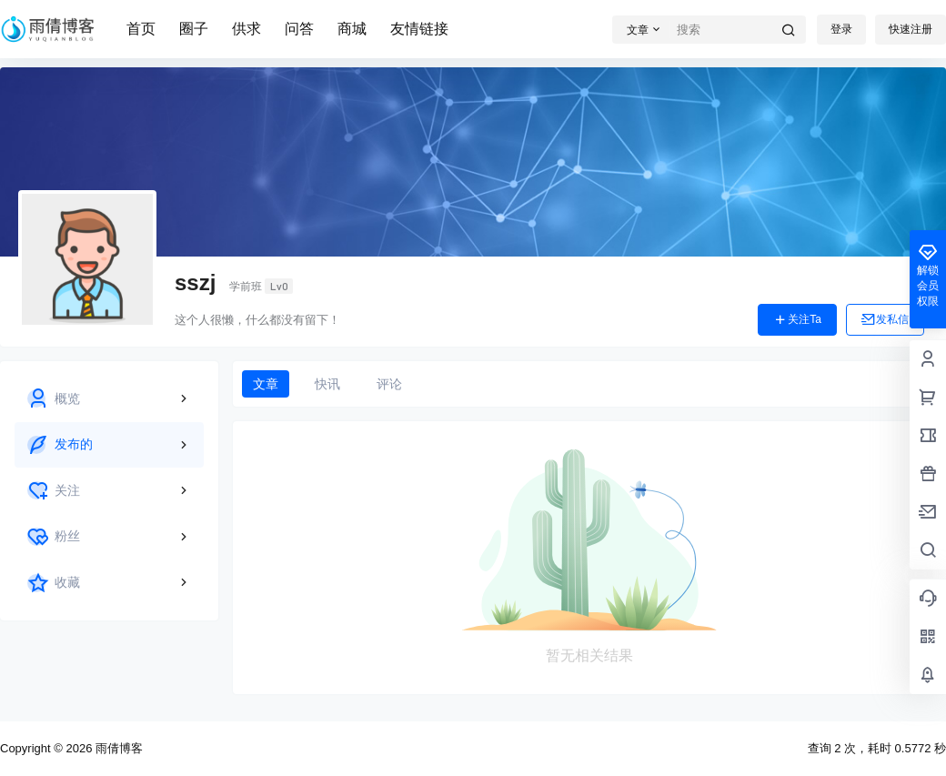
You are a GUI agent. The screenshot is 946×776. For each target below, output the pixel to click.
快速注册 (910, 29)
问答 (299, 28)
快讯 (327, 384)
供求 (246, 28)
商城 (352, 28)
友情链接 (419, 28)
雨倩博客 (117, 748)
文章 (265, 384)
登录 (841, 29)
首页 (141, 28)
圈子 (193, 28)
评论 (389, 384)
